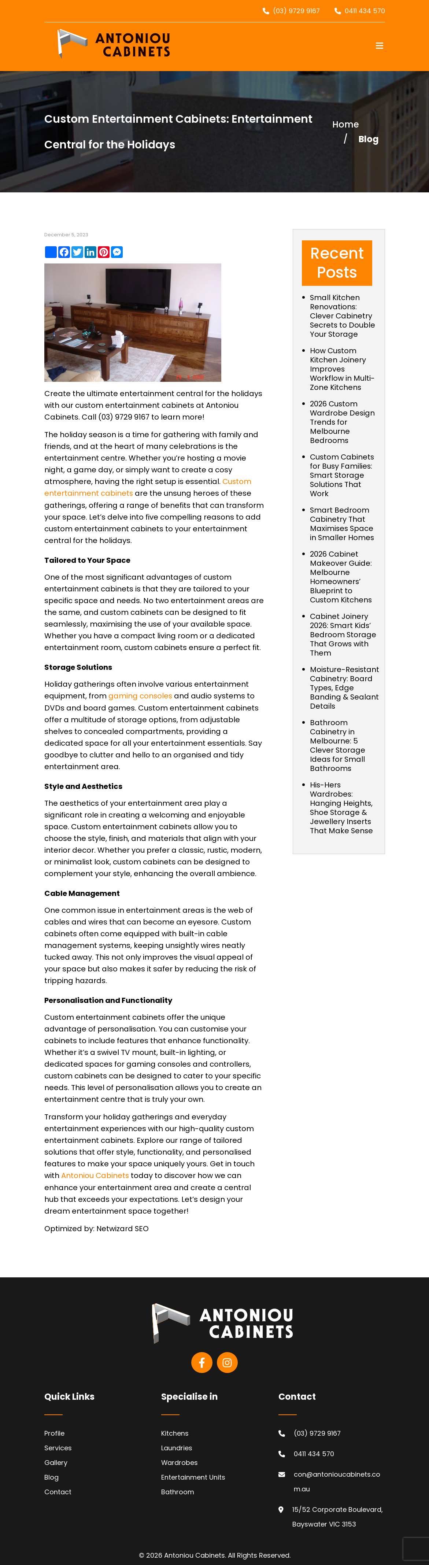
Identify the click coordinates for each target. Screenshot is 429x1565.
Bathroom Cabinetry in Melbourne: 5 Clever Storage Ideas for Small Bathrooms (338, 755)
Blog (51, 1476)
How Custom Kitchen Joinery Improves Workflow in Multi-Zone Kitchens (342, 369)
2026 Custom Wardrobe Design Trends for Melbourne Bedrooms (343, 422)
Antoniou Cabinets (95, 1175)
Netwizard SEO (122, 1227)
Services (58, 1446)
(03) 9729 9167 (295, 10)
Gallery (55, 1461)
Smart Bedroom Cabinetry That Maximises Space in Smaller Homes (342, 524)
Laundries (176, 1446)
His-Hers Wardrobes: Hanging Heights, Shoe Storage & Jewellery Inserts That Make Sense (342, 817)
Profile (54, 1432)
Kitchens (175, 1432)
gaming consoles (140, 695)
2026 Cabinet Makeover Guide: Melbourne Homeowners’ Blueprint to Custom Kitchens (341, 577)
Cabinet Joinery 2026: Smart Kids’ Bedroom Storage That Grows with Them (343, 634)
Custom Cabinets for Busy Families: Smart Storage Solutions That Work (343, 475)
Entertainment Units (193, 1476)
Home (345, 124)
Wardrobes (179, 1461)
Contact (57, 1490)
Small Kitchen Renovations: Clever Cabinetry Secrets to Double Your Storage (343, 315)
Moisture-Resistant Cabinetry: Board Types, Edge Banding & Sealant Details (344, 692)
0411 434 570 (364, 10)
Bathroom (177, 1490)
